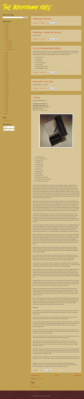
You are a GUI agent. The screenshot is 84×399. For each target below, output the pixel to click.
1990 (5, 59)
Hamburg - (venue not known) (47, 32)
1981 (5, 37)
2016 (5, 96)
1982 (5, 39)
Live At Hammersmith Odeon (47, 48)
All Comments (7, 129)
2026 (5, 113)
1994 (5, 61)
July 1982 (7, 47)
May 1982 (7, 43)
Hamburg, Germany (42, 18)
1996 (5, 63)
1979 (5, 32)
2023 (5, 106)
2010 (5, 83)
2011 (5, 85)
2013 (5, 89)
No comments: (42, 23)
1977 (5, 28)
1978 (5, 30)
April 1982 (7, 41)
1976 (5, 26)
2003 (5, 67)
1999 (5, 65)
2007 (5, 76)
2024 (5, 109)
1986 (5, 54)
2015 (5, 93)
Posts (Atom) (40, 378)
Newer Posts (35, 375)
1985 (5, 52)
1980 (5, 35)
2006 (5, 74)
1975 (5, 24)
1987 (5, 57)
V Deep (36, 97)
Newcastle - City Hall (43, 81)
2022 (5, 104)
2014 (5, 91)
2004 (5, 70)
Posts (5, 127)
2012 (5, 87)
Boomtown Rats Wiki (7, 120)
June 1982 (8, 45)
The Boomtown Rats (35, 387)
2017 (5, 98)
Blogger (49, 395)
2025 (5, 111)
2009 (5, 80)
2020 (5, 100)
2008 (5, 78)
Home (56, 375)
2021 (5, 102)
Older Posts (77, 375)
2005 (5, 72)
